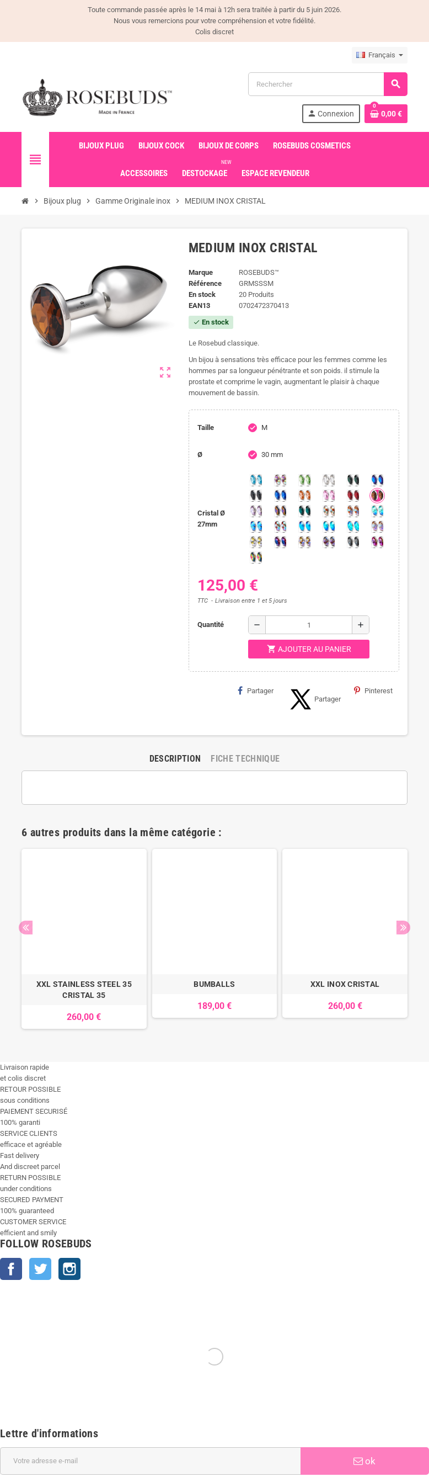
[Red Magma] (353, 495)
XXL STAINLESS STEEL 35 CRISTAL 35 (84, 990)
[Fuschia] (377, 542)
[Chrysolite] (304, 480)
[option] (84, 939)
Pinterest (373, 690)
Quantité (210, 624)
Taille (205, 427)
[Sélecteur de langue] (379, 55)
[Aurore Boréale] (280, 480)
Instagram (69, 1269)
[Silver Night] (353, 542)
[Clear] (328, 480)
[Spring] (256, 511)
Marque (201, 272)
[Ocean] (304, 511)
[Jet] (256, 495)
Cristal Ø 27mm (211, 518)
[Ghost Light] (328, 542)
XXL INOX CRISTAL (344, 984)
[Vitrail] (256, 557)
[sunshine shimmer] (328, 511)
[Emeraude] (353, 480)
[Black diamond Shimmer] (304, 526)
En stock (202, 294)
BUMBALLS (214, 984)
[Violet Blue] (280, 542)
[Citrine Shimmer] (353, 511)
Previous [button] (26, 927)
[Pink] (328, 495)
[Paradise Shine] (304, 542)
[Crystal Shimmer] (256, 542)
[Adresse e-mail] (150, 1461)
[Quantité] (308, 625)
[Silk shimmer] (377, 526)
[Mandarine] (304, 495)
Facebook (11, 1269)
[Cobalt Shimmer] (353, 526)
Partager (256, 690)
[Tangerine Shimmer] (280, 526)
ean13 (199, 305)
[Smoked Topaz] (377, 495)
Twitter (40, 1269)
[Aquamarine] (256, 480)
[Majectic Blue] (280, 495)
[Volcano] (280, 511)
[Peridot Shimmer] (328, 526)
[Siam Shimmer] (377, 511)
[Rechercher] (327, 84)
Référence (205, 283)
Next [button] (403, 927)
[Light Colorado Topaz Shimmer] (256, 526)
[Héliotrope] (377, 480)
